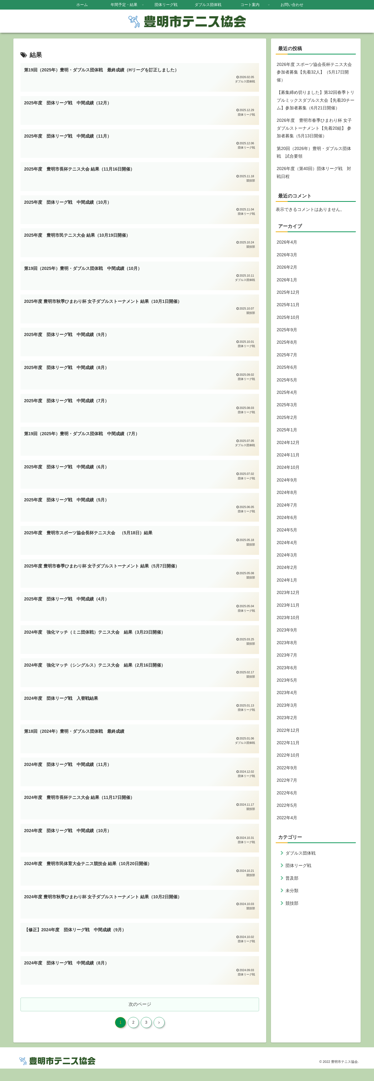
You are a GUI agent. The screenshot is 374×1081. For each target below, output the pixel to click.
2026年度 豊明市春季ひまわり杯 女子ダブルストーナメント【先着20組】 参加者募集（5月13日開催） (314, 128)
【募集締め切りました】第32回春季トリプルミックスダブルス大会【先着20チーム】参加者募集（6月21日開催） (315, 100)
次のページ (139, 1016)
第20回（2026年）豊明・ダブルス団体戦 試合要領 (314, 152)
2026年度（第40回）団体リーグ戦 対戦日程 (314, 172)
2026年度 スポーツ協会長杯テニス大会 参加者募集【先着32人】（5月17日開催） (314, 72)
